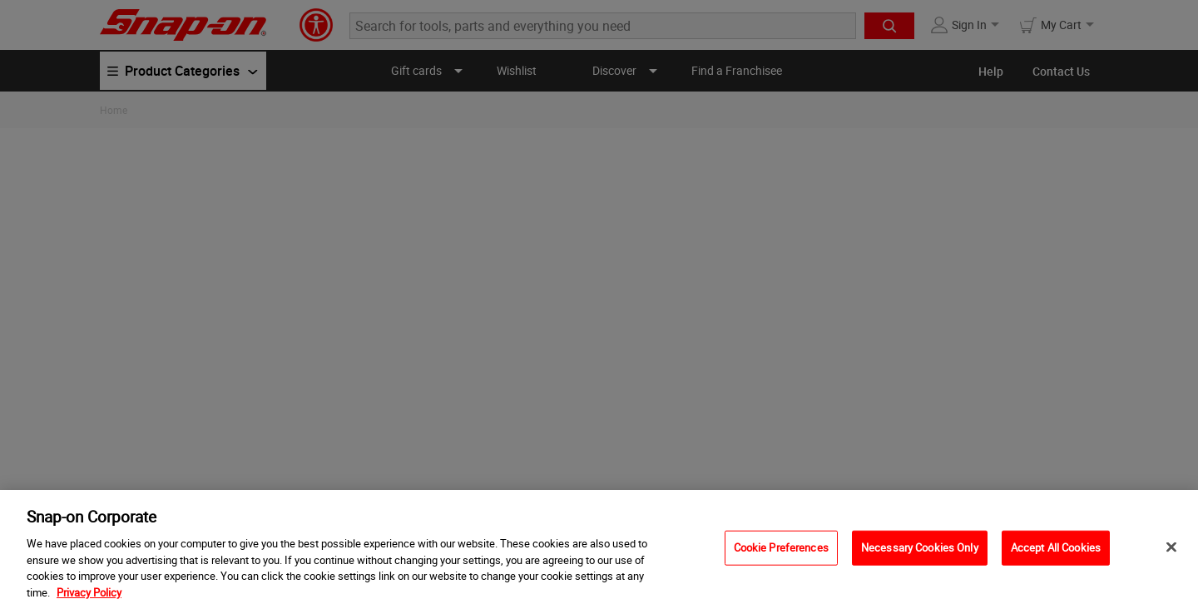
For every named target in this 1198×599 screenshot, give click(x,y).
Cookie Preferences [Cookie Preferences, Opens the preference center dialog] (781, 552)
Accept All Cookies (1056, 552)
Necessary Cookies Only (919, 552)
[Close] (1171, 552)
